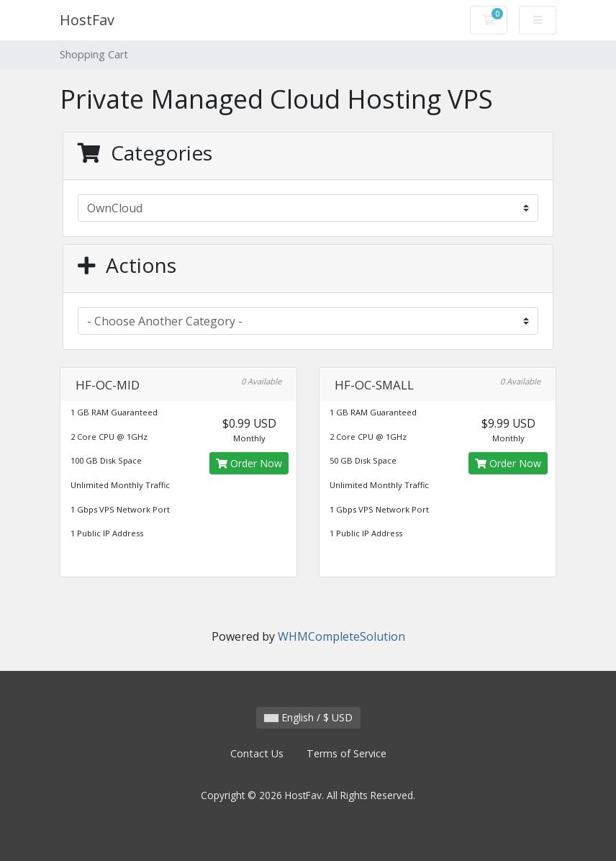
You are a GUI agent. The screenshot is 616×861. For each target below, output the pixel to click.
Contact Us (257, 753)
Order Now (249, 463)
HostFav (87, 20)
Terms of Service (346, 753)
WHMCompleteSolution (341, 636)
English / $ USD (308, 717)
